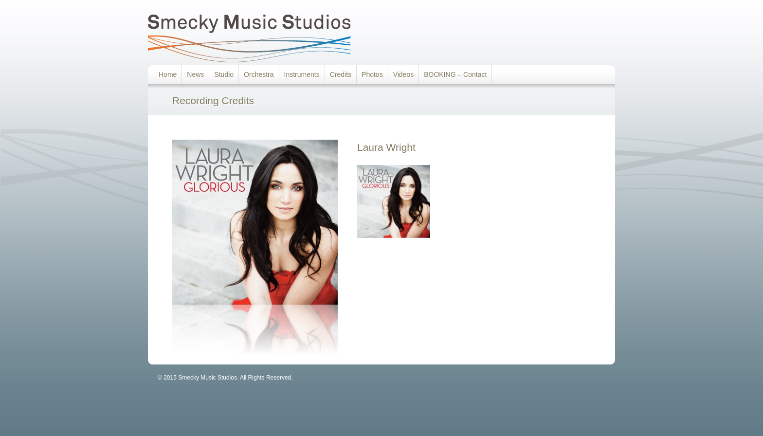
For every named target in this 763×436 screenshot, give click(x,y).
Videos (403, 74)
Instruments (302, 74)
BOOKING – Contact (455, 74)
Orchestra (258, 74)
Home (168, 74)
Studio (224, 74)
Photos (372, 74)
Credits (340, 74)
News (195, 74)
